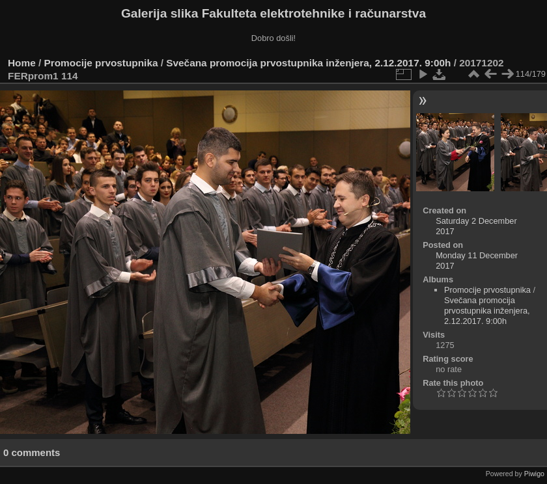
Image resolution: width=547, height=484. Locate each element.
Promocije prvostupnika (101, 62)
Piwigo (534, 473)
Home (22, 62)
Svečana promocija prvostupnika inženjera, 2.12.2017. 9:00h (308, 62)
